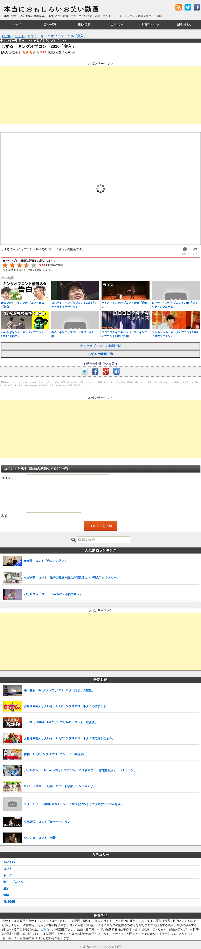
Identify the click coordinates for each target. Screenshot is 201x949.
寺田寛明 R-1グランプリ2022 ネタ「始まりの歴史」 (59, 690)
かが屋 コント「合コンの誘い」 (45, 561)
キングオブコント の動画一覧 (100, 346)
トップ (17, 24)
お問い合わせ (184, 24)
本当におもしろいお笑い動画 (51, 9)
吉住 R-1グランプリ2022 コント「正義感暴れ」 (56, 754)
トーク (7, 875)
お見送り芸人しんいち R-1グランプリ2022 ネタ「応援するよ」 (66, 706)
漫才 (6, 888)
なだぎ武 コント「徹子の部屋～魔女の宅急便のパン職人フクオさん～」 (71, 577)
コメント (9, 478)
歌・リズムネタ (13, 882)
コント (7, 868)
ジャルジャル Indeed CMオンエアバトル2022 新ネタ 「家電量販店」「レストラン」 (80, 770)
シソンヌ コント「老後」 (41, 838)
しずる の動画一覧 (100, 354)
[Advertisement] (100, 95)
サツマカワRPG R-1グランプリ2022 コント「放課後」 (60, 722)
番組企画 (9, 901)
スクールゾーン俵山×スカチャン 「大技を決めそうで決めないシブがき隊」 (73, 804)
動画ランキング (150, 24)
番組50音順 (84, 24)
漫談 (6, 895)
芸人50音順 (50, 24)
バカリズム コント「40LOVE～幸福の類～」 (53, 594)
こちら (45, 929)
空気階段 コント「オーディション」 (48, 822)
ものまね (9, 862)
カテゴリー (117, 24)
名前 (4, 516)
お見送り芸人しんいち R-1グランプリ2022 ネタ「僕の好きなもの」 (69, 738)
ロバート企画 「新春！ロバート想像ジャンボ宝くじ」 (60, 786)
